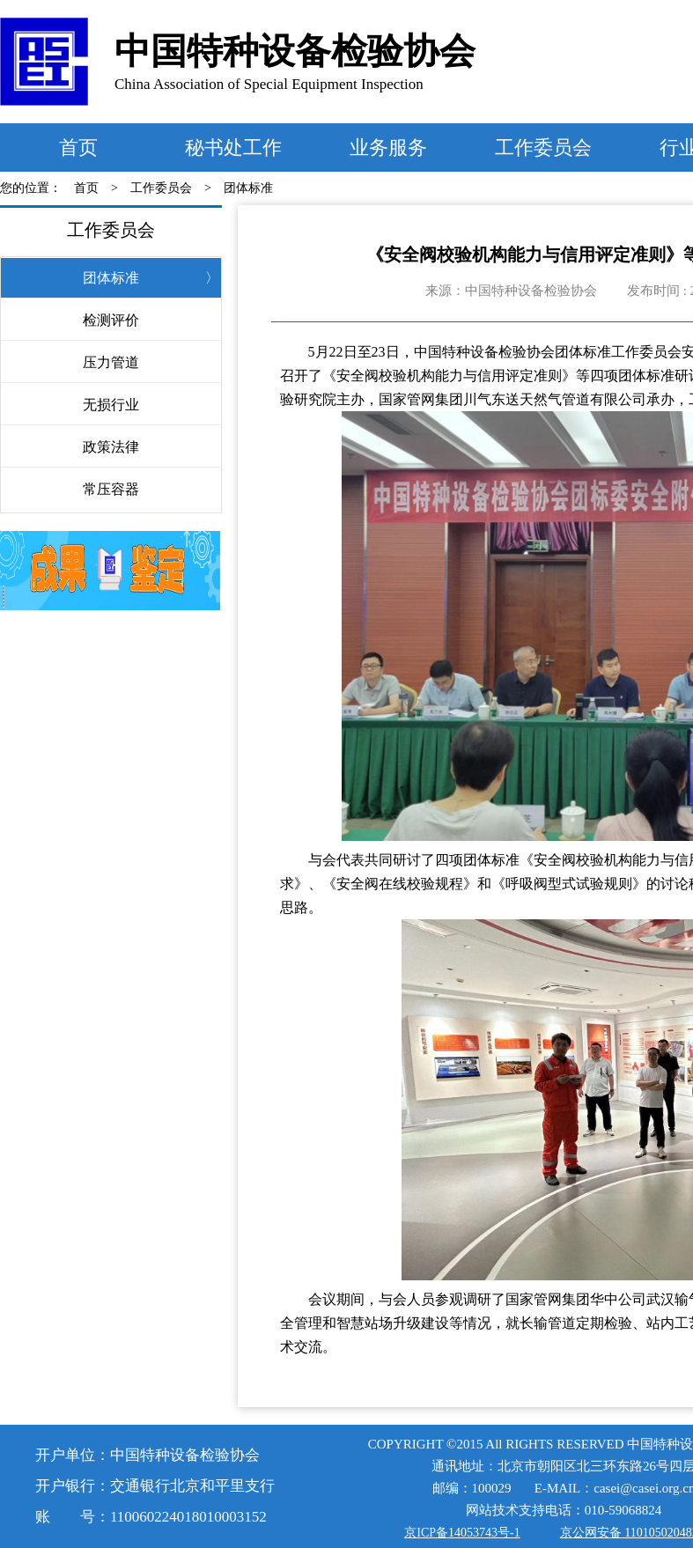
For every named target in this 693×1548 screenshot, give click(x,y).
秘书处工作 (233, 147)
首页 (78, 147)
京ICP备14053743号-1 (462, 1532)
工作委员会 (543, 147)
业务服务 (388, 147)
